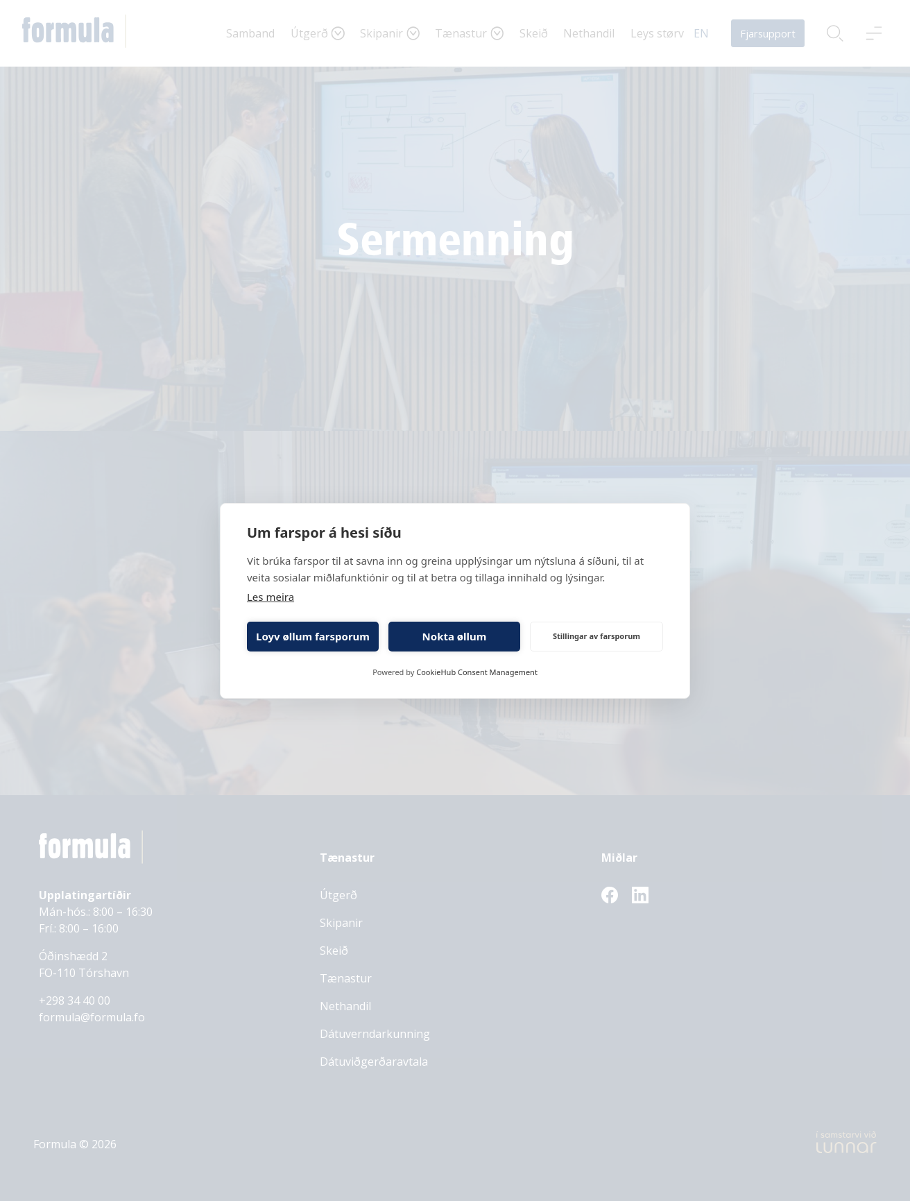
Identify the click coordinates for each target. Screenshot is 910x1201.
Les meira (270, 597)
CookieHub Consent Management (477, 672)
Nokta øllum (454, 636)
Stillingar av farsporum (596, 636)
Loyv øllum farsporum (313, 636)
